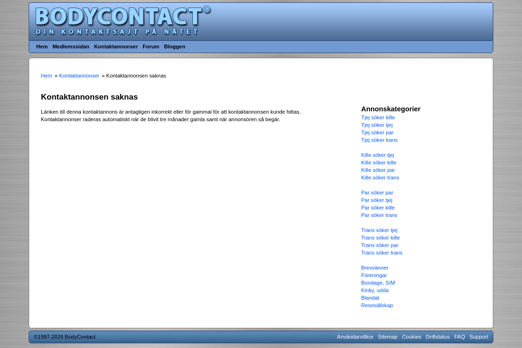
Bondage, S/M (378, 283)
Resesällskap (377, 305)
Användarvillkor (355, 337)
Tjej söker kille (378, 117)
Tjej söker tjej (377, 125)
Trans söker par (379, 245)
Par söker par (377, 192)
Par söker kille (378, 207)
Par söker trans (379, 215)
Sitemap (388, 337)
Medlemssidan (71, 46)
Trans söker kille (380, 237)
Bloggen (174, 46)
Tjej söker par (377, 132)
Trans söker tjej (379, 230)
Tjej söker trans (379, 140)
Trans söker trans (382, 252)
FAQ (459, 337)
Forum (150, 46)
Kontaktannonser (116, 46)
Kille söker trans (380, 177)
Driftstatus (438, 337)
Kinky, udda (375, 290)
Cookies (411, 337)
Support (478, 337)
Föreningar (374, 275)
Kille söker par (378, 170)
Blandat (370, 298)
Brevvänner (374, 268)
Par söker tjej (376, 200)
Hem (42, 46)
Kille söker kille (378, 162)
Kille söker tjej (377, 155)
